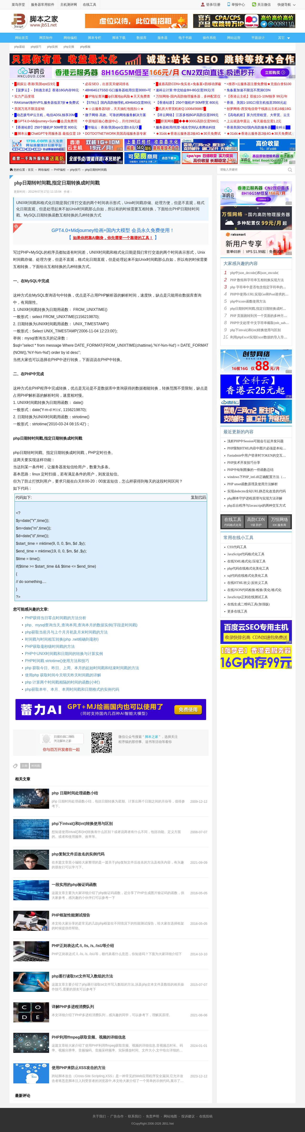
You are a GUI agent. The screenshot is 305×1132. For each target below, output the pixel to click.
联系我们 (134, 1116)
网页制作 (46, 38)
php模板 (85, 46)
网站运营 (233, 38)
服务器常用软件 (42, 4)
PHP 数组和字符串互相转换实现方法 (257, 280)
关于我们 (99, 1116)
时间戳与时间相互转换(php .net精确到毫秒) (61, 639)
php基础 (19, 46)
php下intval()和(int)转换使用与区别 (82, 824)
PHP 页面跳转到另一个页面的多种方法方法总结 (265, 316)
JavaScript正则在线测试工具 (247, 597)
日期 (24, 765)
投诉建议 (188, 1116)
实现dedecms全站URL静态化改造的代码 (256, 491)
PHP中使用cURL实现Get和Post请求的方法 (261, 294)
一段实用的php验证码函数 (74, 885)
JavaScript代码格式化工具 (245, 554)
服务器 (163, 38)
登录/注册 (213, 4)
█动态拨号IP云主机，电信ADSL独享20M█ (45, 115)
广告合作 (117, 1116)
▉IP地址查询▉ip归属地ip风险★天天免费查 (117, 96)
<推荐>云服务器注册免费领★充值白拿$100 (259, 84)
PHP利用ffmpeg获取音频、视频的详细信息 (89, 1037)
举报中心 (238, 4)
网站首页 (21, 38)
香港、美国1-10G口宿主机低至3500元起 (257, 102)
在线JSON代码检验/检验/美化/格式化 (254, 590)
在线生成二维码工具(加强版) (248, 604)
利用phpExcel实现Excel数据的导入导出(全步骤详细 (267, 337)
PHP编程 (60, 169)
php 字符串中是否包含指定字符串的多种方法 (263, 287)
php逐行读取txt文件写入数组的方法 (82, 976)
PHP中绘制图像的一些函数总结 (250, 470)
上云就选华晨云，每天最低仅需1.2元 (254, 121)
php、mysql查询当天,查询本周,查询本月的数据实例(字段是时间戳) (81, 625)
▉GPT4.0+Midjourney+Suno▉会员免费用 (45, 121)
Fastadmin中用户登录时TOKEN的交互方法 (258, 455)
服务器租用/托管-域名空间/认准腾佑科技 (185, 127)
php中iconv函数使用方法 (248, 301)
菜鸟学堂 (18, 4)
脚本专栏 (94, 38)
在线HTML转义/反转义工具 (247, 583)
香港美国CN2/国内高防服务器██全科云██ (258, 127)
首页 (31, 169)
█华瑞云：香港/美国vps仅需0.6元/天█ (113, 127)
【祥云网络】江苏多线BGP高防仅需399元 (187, 115)
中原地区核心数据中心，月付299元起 (113, 121)
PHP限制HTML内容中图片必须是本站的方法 (260, 448)
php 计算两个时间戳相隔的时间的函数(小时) (62, 682)
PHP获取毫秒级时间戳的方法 (50, 646)
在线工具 (89, 4)
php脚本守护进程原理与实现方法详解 (254, 498)
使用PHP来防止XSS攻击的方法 (78, 1068)
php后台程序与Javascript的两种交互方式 (256, 505)
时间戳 (35, 765)
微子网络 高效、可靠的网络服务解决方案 (115, 115)
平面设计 (258, 38)
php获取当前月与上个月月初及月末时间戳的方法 (66, 632)
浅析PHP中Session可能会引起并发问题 (255, 441)
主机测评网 (68, 4)
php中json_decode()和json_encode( (254, 273)
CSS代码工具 (237, 547)
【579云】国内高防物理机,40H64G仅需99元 (118, 102)
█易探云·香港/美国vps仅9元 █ (36, 84)
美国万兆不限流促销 (29, 109)
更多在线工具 (237, 611)
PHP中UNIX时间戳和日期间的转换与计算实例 (64, 654)
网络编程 (70, 38)
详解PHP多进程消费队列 (73, 1007)
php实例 (52, 46)
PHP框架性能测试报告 (71, 915)
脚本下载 (119, 38)
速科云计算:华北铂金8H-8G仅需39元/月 (185, 90)
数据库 (142, 38)
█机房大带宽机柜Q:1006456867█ (181, 109)
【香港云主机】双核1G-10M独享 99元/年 (257, 96)
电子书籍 (185, 38)
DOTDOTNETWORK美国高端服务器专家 (115, 133)
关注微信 (264, 4)
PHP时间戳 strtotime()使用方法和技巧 (57, 661)
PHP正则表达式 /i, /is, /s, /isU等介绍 (83, 946)
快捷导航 (286, 4)
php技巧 (36, 46)
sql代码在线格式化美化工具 (247, 575)
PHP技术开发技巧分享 (243, 462)
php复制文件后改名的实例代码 (78, 854)
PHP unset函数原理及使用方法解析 (252, 484)
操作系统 (209, 38)
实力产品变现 (24, 96)
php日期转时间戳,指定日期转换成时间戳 (260, 308)
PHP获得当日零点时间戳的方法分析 (55, 618)
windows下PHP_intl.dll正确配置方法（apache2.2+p (263, 477)
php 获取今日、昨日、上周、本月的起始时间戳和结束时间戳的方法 (82, 668)
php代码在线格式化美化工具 (248, 568)
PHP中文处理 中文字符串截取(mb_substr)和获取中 (266, 323)
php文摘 (69, 46)
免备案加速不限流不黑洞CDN (248, 90)
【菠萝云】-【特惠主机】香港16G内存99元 (46, 90)
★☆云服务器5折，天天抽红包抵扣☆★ (114, 109)
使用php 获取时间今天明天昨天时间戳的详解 (63, 675)
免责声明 (152, 1116)
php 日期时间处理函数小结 (75, 793)
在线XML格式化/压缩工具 (246, 561)
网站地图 (170, 1116)
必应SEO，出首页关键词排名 (107, 84)
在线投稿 (206, 1116)
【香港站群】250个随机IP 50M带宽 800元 (187, 102)
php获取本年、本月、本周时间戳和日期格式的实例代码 (72, 689)
